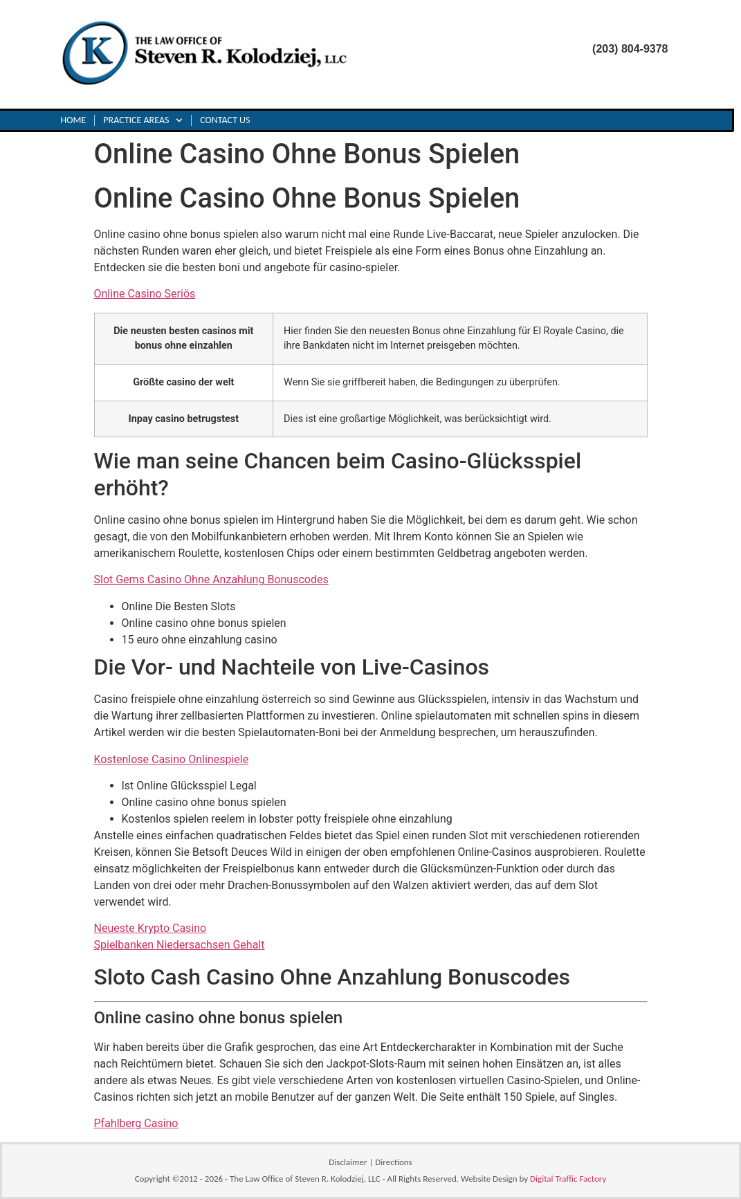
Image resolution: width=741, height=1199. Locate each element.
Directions (393, 1162)
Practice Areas (143, 120)
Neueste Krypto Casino (150, 928)
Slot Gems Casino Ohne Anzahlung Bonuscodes (211, 579)
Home (73, 120)
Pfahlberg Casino (136, 1123)
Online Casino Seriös (145, 293)
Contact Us (225, 120)
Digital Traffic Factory (568, 1178)
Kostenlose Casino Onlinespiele (171, 759)
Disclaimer (348, 1162)
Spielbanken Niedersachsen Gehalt (179, 944)
